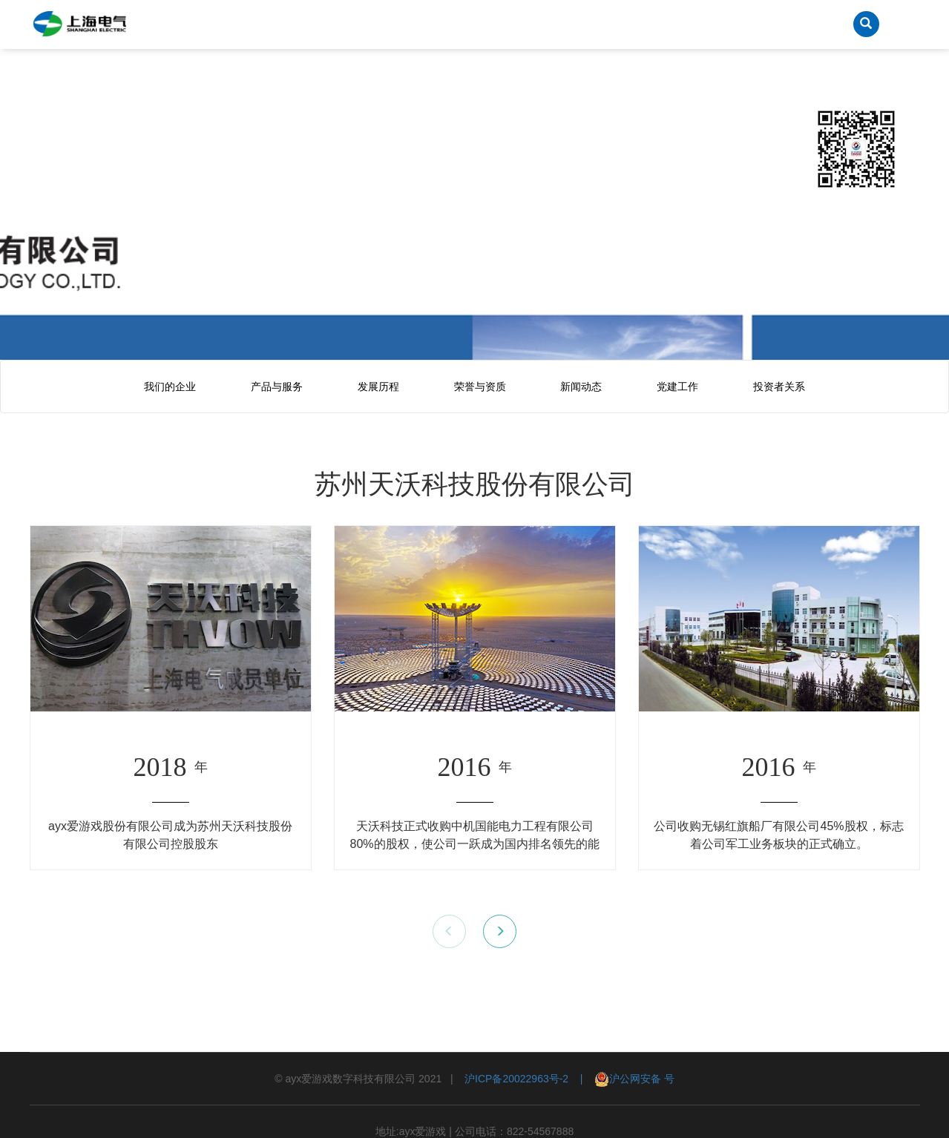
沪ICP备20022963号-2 (516, 1079)
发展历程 (378, 386)
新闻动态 (581, 386)
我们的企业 (170, 386)
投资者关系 (779, 386)
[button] (499, 931)
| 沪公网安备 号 (621, 1079)
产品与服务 (277, 386)
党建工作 (677, 386)
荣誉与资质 (480, 386)
